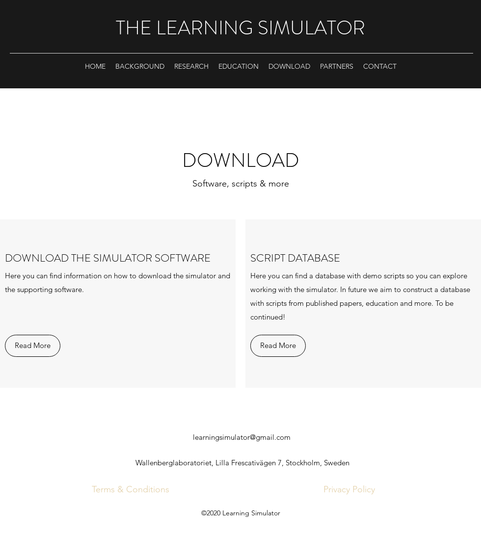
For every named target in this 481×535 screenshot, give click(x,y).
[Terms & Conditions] (131, 489)
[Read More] (32, 346)
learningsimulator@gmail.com (242, 437)
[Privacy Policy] (349, 489)
